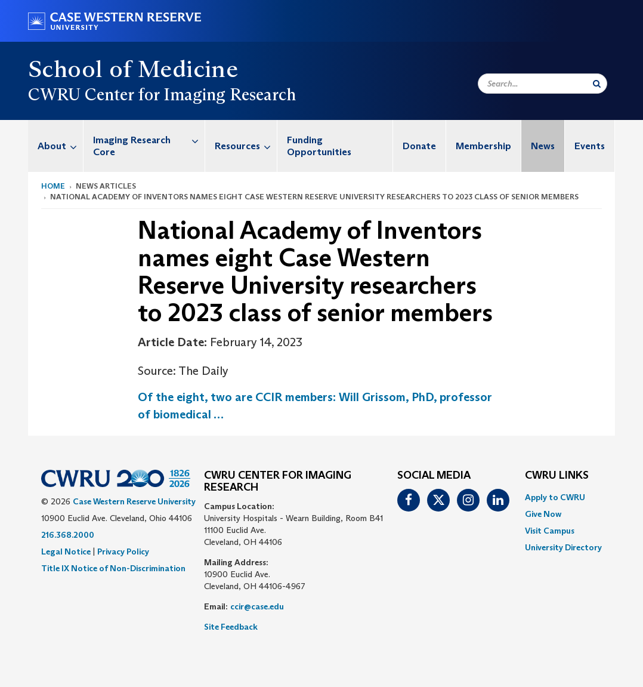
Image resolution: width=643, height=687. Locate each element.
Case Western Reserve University (134, 501)
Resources (246, 146)
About (60, 146)
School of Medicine (133, 69)
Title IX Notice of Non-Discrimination (113, 568)
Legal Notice (66, 551)
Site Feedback (231, 626)
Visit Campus (549, 530)
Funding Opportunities (319, 146)
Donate (419, 146)
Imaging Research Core (149, 140)
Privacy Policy (123, 551)
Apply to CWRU (555, 497)
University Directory (563, 547)
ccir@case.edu (257, 606)
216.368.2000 (67, 534)
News (543, 146)
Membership (483, 146)
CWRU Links (557, 476)
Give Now (543, 514)
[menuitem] (56, 146)
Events (589, 146)
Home (53, 185)
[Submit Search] (597, 83)
